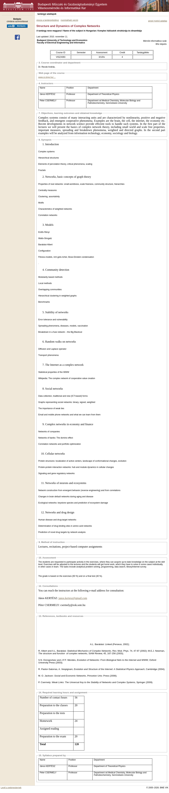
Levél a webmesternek (11, 787)
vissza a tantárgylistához (47, 20)
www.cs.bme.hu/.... (47, 77)
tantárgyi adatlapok (46, 14)
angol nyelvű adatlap (157, 21)
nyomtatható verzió (69, 20)
